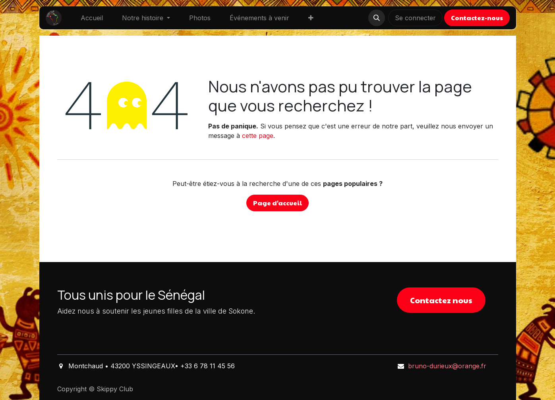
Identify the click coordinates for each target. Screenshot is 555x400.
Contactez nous (441, 300)
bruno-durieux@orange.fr (447, 366)
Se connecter (415, 18)
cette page (257, 136)
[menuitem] (91, 18)
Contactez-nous (477, 17)
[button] (376, 18)
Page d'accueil (277, 202)
